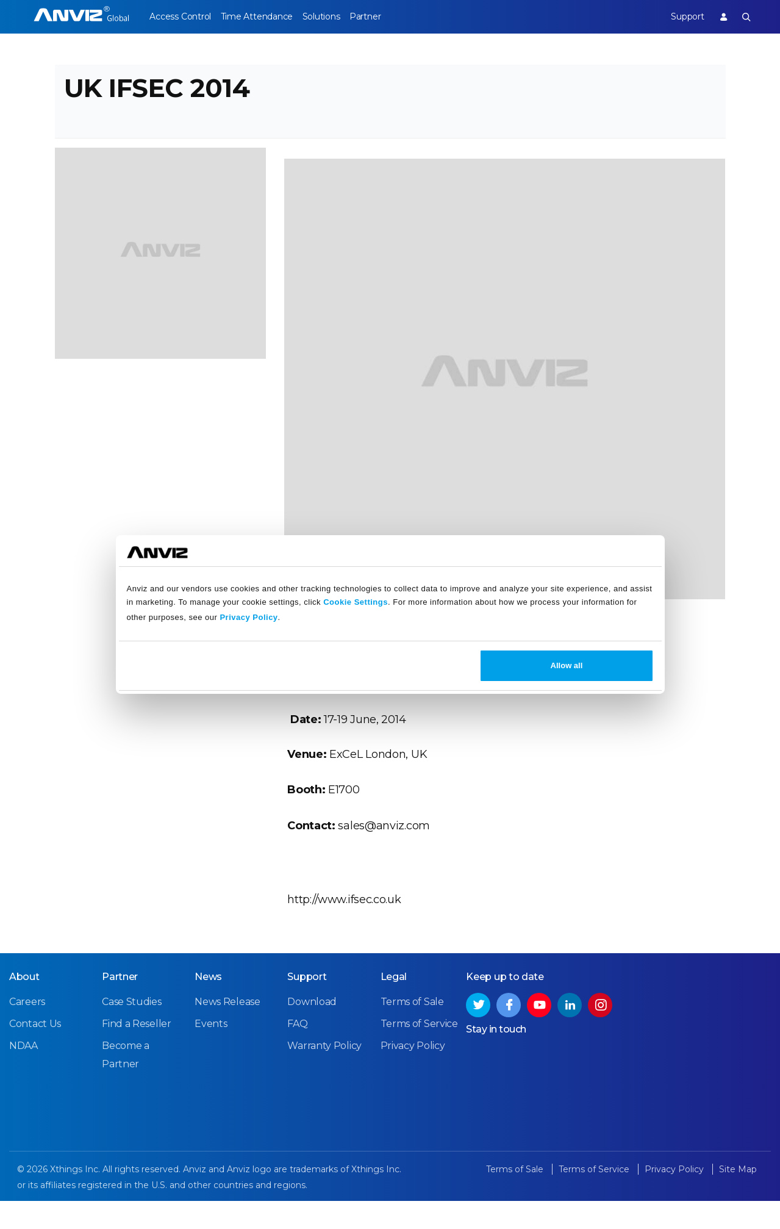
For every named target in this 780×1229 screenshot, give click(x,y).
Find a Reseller (136, 1052)
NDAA (23, 1075)
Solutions (335, 16)
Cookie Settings (355, 602)
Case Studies (131, 1030)
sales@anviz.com (384, 845)
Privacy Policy (248, 617)
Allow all (567, 665)
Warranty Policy (324, 1075)
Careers (27, 1030)
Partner (387, 16)
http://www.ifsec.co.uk (344, 919)
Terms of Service (419, 1052)
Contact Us (35, 1052)
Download (312, 1030)
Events (211, 1052)
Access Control (179, 16)
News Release (227, 1030)
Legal (394, 1005)
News (208, 1005)
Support (679, 16)
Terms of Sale (412, 1030)
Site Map (738, 1197)
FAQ (297, 1052)
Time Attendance (264, 16)
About (24, 1005)
